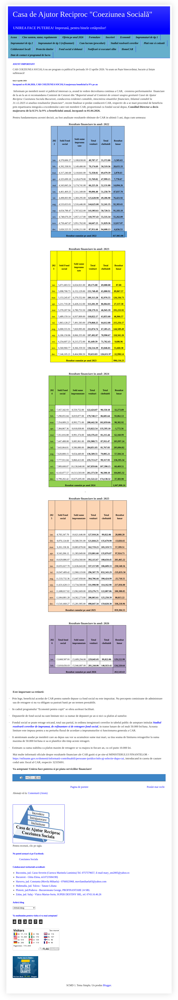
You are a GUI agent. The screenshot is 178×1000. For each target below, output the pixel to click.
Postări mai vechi (155, 787)
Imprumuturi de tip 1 (147, 37)
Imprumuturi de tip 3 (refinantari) (56, 43)
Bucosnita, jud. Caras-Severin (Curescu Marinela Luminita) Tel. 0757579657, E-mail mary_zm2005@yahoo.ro (72, 872)
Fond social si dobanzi (70, 49)
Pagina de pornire (79, 787)
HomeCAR (127, 49)
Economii (125, 37)
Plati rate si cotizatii (154, 43)
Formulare (94, 37)
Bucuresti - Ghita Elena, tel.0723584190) (37, 877)
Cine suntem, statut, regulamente (39, 37)
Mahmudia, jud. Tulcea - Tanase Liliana (36, 885)
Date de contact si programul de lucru (30, 55)
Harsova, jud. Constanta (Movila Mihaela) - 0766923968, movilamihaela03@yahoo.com (61, 881)
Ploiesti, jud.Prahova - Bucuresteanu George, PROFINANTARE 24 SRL (53, 890)
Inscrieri (110, 37)
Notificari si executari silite (102, 49)
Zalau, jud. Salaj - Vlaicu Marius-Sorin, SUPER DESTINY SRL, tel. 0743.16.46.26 (58, 894)
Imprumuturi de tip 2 (22, 43)
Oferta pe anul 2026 (72, 37)
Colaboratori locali (21, 49)
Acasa (13, 37)
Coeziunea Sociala (28, 859)
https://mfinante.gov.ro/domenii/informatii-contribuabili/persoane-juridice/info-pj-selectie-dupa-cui (68, 758)
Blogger (107, 985)
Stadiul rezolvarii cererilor (124, 43)
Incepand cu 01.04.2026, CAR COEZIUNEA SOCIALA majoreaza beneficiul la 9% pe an (55, 84)
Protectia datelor (44, 49)
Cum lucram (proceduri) (92, 43)
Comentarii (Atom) (38, 793)
